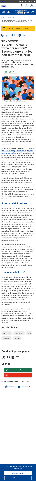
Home (3, 17)
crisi (29, 333)
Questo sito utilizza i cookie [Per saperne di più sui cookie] (13, 466)
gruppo (17, 338)
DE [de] (3, 35)
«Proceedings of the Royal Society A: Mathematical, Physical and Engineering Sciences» (17, 151)
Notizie (10, 17)
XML (19, 370)
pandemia (6, 338)
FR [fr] (15, 35)
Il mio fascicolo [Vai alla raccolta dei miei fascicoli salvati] (24, 387)
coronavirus (19, 333)
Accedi (21, 5)
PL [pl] (24, 35)
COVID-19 (6, 333)
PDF (19, 375)
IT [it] (19, 35)
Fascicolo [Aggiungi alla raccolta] (9, 386)
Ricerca (32, 5)
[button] (26, 5)
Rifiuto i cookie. (18, 478)
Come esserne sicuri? (27, 1)
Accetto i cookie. (18, 473)
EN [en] (7, 35)
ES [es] (11, 35)
